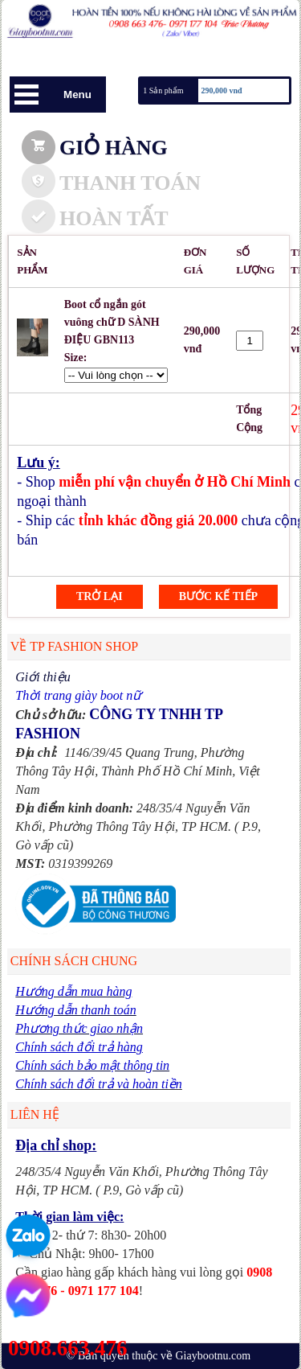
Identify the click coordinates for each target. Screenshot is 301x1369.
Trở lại (99, 596)
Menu (77, 94)
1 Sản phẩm (163, 90)
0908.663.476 (68, 1348)
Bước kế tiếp (218, 596)
